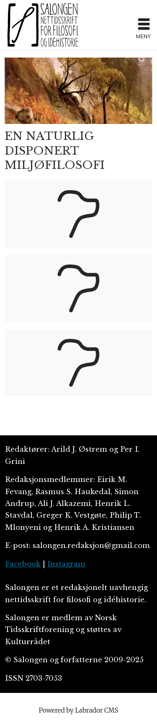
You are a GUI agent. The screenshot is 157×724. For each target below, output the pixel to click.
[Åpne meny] (144, 25)
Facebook (23, 564)
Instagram (66, 564)
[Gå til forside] (42, 25)
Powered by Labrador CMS (78, 710)
